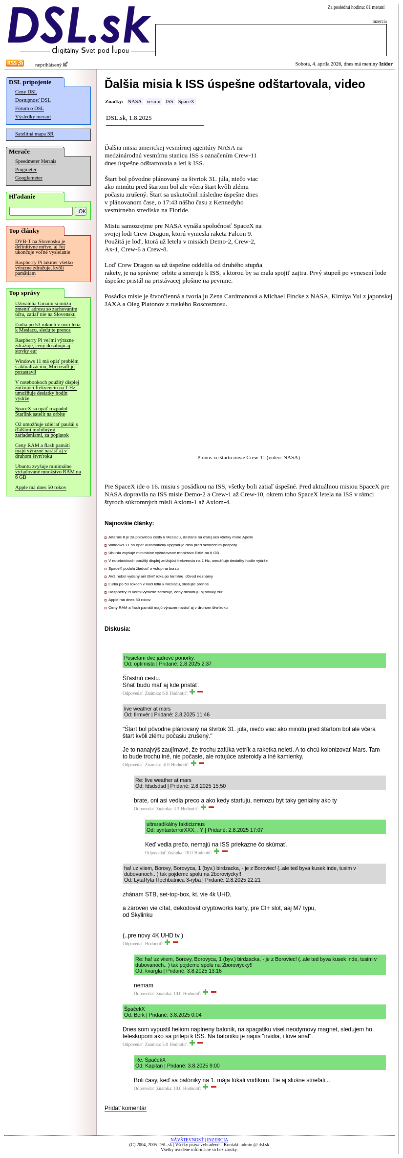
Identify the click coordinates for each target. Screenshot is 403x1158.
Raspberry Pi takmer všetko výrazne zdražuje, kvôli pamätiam (44, 268)
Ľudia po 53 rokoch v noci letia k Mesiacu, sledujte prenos (48, 327)
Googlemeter (28, 177)
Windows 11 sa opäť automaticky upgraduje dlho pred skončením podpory (172, 545)
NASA (134, 101)
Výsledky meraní (33, 116)
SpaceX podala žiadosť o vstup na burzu (143, 568)
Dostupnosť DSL (33, 100)
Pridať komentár (126, 1108)
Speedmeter (27, 161)
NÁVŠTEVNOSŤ (187, 1139)
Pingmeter (26, 169)
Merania (48, 161)
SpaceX (186, 101)
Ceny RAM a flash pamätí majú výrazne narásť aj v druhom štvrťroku (42, 451)
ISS (169, 101)
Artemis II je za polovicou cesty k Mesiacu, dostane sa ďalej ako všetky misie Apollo (180, 537)
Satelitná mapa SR (34, 133)
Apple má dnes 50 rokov (40, 487)
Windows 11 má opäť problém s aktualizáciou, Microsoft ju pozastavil (47, 366)
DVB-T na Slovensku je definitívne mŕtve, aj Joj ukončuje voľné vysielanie (42, 247)
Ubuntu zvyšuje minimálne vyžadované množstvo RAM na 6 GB (48, 472)
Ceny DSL (26, 91)
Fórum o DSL (29, 108)
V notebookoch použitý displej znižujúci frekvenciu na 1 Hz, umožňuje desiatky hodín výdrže (47, 390)
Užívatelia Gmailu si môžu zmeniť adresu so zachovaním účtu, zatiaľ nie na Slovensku (46, 309)
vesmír (154, 101)
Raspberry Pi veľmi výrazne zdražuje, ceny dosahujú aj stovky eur (44, 345)
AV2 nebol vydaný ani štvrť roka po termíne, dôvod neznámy (160, 576)
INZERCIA (217, 1139)
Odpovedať (133, 693)
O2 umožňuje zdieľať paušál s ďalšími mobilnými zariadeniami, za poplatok (46, 430)
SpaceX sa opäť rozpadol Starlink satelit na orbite (41, 411)
